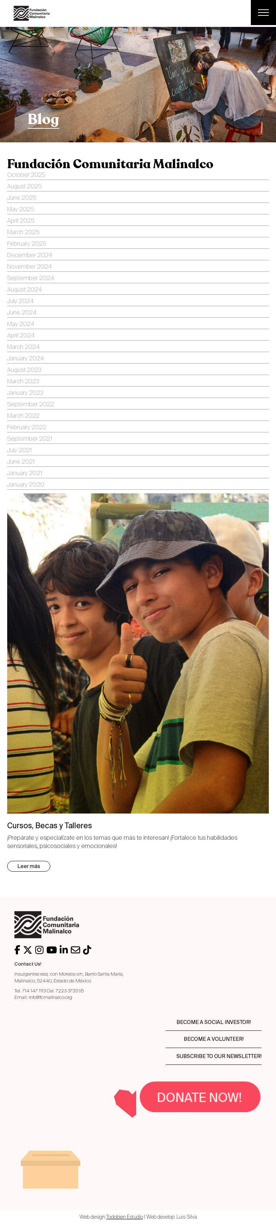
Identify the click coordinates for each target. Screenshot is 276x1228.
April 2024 (20, 336)
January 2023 (25, 393)
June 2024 (21, 313)
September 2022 (30, 405)
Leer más (28, 866)
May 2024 (20, 324)
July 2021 (19, 450)
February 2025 (26, 244)
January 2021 (24, 473)
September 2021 (29, 439)
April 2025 (20, 221)
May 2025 (20, 210)
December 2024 (29, 255)
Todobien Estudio (124, 1217)
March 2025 (23, 232)
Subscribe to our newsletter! (219, 1056)
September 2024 (30, 278)
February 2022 (26, 428)
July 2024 (20, 301)
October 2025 (26, 175)
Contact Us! (27, 964)
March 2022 (23, 416)
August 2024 (24, 290)
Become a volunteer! (214, 1039)
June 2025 (21, 198)
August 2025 (24, 187)
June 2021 (20, 462)
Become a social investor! (213, 1022)
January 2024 (25, 359)
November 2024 (29, 267)
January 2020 (25, 485)
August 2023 (24, 370)
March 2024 (23, 347)
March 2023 (23, 382)
